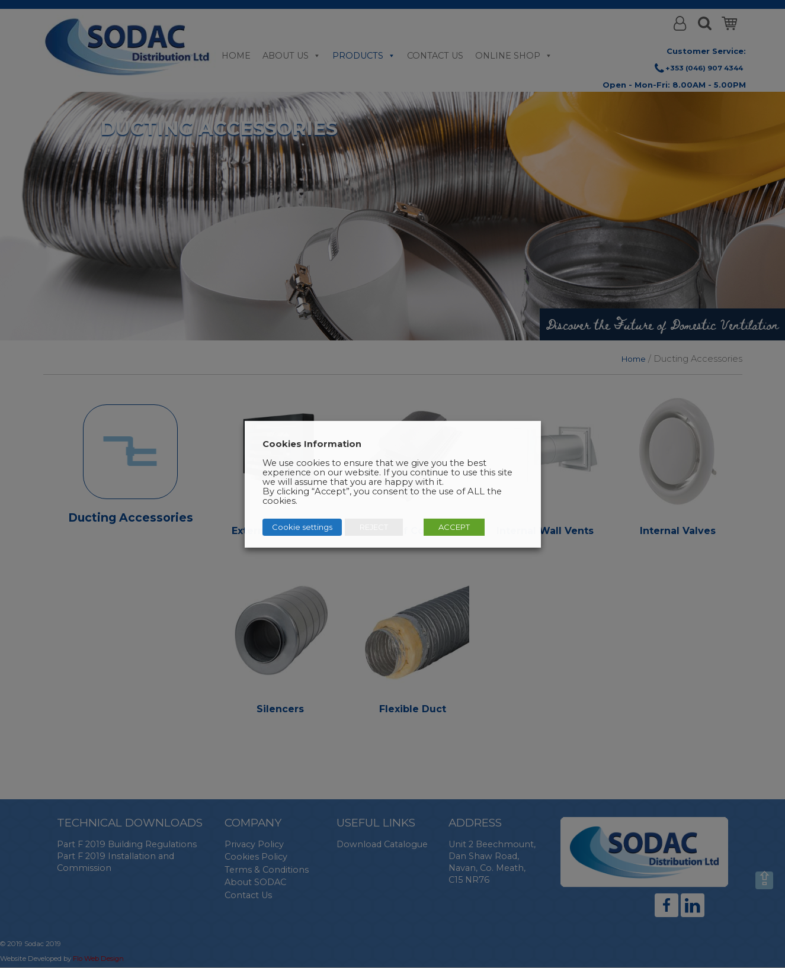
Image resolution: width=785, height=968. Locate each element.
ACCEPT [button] (454, 527)
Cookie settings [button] (302, 527)
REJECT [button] (374, 527)
